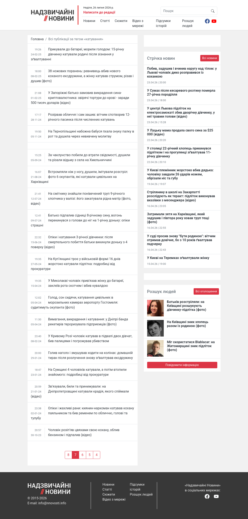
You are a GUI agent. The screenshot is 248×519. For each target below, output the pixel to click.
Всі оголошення (206, 291)
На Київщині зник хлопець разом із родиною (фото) (187, 324)
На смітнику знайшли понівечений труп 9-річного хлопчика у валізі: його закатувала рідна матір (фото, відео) (81, 198)
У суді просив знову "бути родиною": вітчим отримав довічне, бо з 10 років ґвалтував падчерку (181, 240)
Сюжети (121, 21)
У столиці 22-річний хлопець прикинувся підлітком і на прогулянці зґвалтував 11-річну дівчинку (179, 152)
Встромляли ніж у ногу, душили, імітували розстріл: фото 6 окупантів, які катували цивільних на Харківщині (79, 177)
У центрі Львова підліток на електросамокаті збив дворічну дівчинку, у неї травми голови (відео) (181, 112)
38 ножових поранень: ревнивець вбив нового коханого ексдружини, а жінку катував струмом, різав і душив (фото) (82, 76)
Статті (105, 21)
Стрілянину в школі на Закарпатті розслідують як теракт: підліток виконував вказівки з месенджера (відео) (181, 196)
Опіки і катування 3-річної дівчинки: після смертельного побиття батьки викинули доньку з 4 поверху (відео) (79, 242)
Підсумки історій (163, 23)
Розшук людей (188, 23)
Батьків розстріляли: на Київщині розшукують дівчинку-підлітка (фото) (186, 306)
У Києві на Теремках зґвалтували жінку (178, 258)
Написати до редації (99, 12)
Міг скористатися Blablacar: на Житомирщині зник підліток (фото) (191, 346)
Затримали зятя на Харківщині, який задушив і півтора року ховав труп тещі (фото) (178, 218)
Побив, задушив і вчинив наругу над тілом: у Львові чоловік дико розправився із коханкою (182, 72)
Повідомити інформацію (182, 365)
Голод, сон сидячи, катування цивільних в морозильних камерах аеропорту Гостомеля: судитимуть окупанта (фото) (74, 302)
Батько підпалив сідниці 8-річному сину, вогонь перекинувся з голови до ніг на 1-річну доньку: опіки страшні (80, 220)
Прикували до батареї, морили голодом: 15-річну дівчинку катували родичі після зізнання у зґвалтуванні (77, 54)
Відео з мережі (138, 23)
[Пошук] (184, 11)
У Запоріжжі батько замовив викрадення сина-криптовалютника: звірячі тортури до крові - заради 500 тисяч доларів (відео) (80, 98)
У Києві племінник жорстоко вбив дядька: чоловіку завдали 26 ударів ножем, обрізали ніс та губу (180, 174)
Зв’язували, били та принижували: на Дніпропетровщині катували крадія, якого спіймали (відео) (80, 391)
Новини (89, 21)
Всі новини (209, 58)
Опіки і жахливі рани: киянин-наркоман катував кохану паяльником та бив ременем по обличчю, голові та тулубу (82, 413)
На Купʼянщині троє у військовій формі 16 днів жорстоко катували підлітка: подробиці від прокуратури (75, 264)
